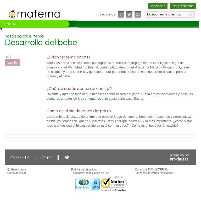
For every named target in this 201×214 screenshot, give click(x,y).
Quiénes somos (16, 169)
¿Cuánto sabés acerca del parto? (79, 89)
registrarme (183, 6)
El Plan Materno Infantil (68, 57)
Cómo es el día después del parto (79, 111)
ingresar (157, 6)
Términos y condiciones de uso (90, 172)
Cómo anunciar (16, 172)
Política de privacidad (84, 169)
